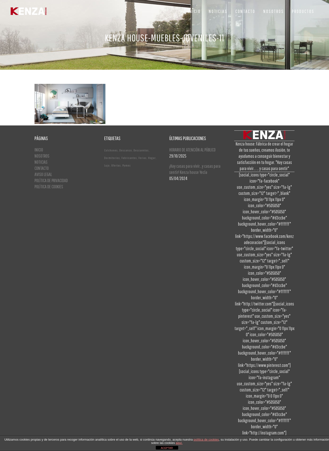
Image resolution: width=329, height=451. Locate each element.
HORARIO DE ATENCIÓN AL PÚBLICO (192, 149)
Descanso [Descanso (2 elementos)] (125, 150)
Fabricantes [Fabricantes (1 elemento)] (129, 158)
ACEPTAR (167, 448)
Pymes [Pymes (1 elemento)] (126, 165)
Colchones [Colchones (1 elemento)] (111, 150)
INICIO (39, 149)
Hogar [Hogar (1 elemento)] (152, 158)
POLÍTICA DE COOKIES (49, 186)
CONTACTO (42, 168)
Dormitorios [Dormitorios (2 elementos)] (112, 158)
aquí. (179, 443)
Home (134, 47)
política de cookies (206, 439)
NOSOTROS (42, 156)
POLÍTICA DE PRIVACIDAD (51, 180)
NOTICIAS (41, 162)
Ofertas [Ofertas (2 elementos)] (116, 165)
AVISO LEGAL (43, 174)
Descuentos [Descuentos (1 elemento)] (141, 150)
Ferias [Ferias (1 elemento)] (143, 158)
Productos (147, 47)
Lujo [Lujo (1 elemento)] (107, 165)
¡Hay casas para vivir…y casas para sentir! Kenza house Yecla (195, 169)
